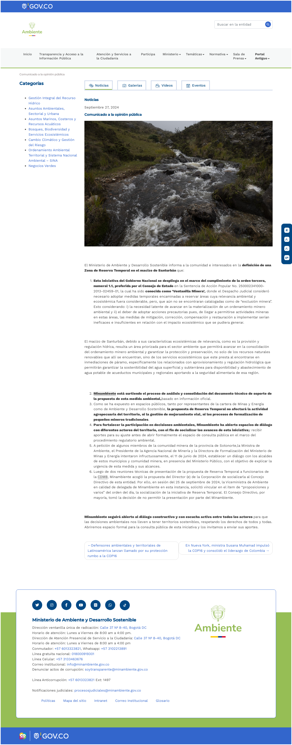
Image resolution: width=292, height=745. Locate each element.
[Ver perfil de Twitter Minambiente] (37, 605)
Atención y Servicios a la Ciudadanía (113, 56)
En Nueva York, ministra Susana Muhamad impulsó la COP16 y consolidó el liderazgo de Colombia (227, 548)
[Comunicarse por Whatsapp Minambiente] (110, 605)
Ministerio (170, 54)
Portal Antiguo (261, 56)
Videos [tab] (164, 85)
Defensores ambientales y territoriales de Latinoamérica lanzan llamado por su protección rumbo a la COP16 (127, 550)
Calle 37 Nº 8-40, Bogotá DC (123, 628)
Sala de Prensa (239, 56)
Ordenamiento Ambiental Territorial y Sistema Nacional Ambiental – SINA (53, 155)
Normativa (217, 54)
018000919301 (83, 654)
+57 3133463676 (69, 659)
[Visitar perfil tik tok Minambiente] (125, 604)
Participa (148, 54)
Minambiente (105, 393)
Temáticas (194, 54)
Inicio (27, 54)
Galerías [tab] (132, 85)
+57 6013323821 (68, 649)
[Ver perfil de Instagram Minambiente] (52, 605)
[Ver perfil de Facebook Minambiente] (66, 605)
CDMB (103, 477)
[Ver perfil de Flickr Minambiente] (96, 605)
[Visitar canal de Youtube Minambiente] (81, 605)
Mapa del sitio (74, 701)
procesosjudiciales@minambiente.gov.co (107, 690)
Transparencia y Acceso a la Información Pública (61, 56)
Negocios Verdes (42, 166)
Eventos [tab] (195, 85)
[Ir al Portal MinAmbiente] (32, 29)
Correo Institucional (131, 701)
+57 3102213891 (114, 649)
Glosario (162, 701)
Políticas (48, 701)
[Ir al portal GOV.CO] (37, 6)
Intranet (100, 701)
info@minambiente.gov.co (88, 664)
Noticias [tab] (99, 85)
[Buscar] (243, 24)
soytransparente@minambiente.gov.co (116, 669)
